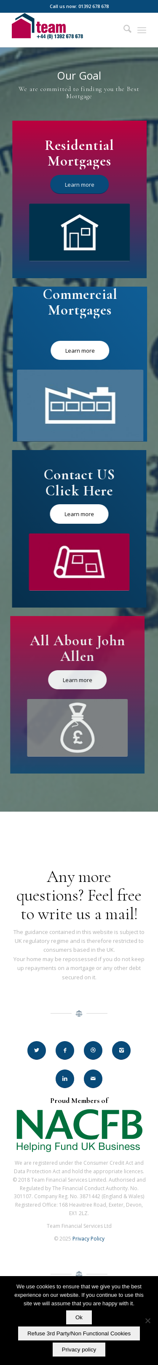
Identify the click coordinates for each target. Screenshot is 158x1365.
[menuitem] (123, 30)
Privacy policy (79, 1349)
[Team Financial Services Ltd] (65, 30)
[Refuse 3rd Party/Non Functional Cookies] (147, 1320)
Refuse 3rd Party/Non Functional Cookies (79, 1333)
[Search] (123, 30)
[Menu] (141, 30)
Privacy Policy (88, 1238)
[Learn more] (80, 184)
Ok (79, 1317)
